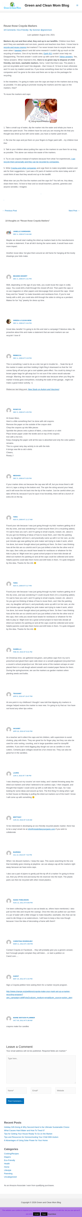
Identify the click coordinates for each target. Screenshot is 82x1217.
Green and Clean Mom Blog (47, 5)
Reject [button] (44, 1214)
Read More (52, 1214)
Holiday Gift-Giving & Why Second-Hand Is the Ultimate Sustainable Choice (36, 1127)
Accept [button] (36, 1214)
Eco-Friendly (22, 30)
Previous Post (9, 210)
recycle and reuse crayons (15, 47)
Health (7, 1163)
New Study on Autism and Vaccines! (43, 389)
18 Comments (10, 30)
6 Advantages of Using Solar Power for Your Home (26, 1140)
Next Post (74, 210)
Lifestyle (7, 1170)
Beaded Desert (20, 276)
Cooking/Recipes (11, 1154)
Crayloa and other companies (23, 168)
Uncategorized (10, 1177)
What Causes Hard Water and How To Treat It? (24, 1130)
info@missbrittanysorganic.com (41, 829)
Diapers (7, 1157)
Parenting (8, 1173)
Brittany (17, 817)
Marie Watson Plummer (24, 1018)
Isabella (17, 649)
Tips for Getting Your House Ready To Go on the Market (28, 1134)
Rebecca (17, 355)
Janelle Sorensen (21, 231)
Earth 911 (48, 53)
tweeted (18, 50)
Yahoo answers (66, 57)
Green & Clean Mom (22, 320)
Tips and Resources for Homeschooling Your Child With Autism (31, 1137)
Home (6, 1167)
